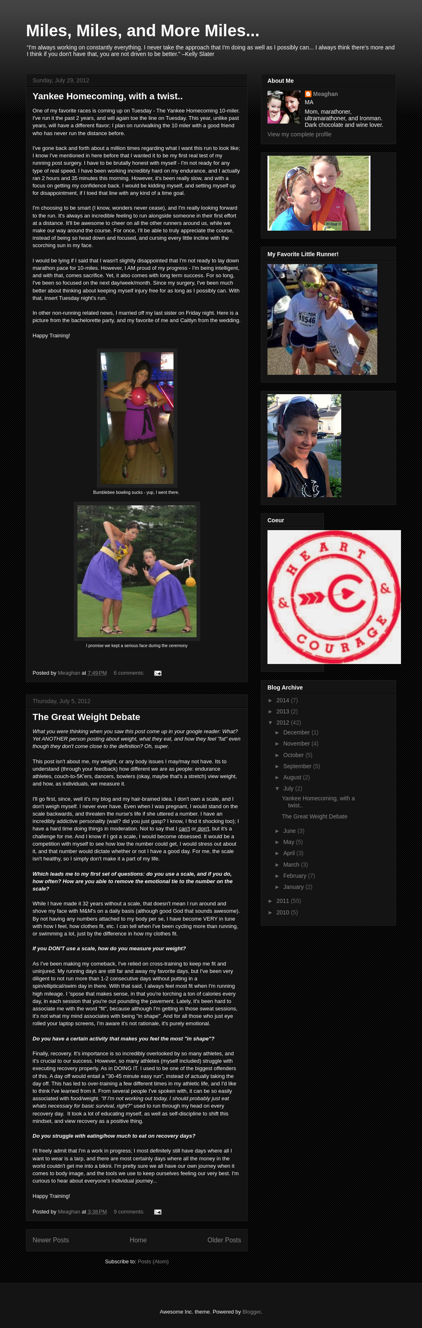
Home (138, 1240)
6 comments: (130, 673)
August (292, 777)
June (290, 831)
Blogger (251, 1312)
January (294, 887)
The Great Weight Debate (86, 717)
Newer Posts (51, 1240)
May (289, 842)
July (289, 788)
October (294, 755)
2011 (284, 901)
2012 (284, 722)
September (298, 766)
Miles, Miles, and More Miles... (143, 30)
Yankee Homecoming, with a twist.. (108, 96)
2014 (284, 700)
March (292, 864)
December (297, 732)
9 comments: (130, 1212)
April (289, 853)
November (297, 743)
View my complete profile (299, 134)
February (295, 875)
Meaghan (325, 94)
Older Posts (224, 1240)
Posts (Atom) (153, 1261)
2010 (284, 912)
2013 (284, 711)
